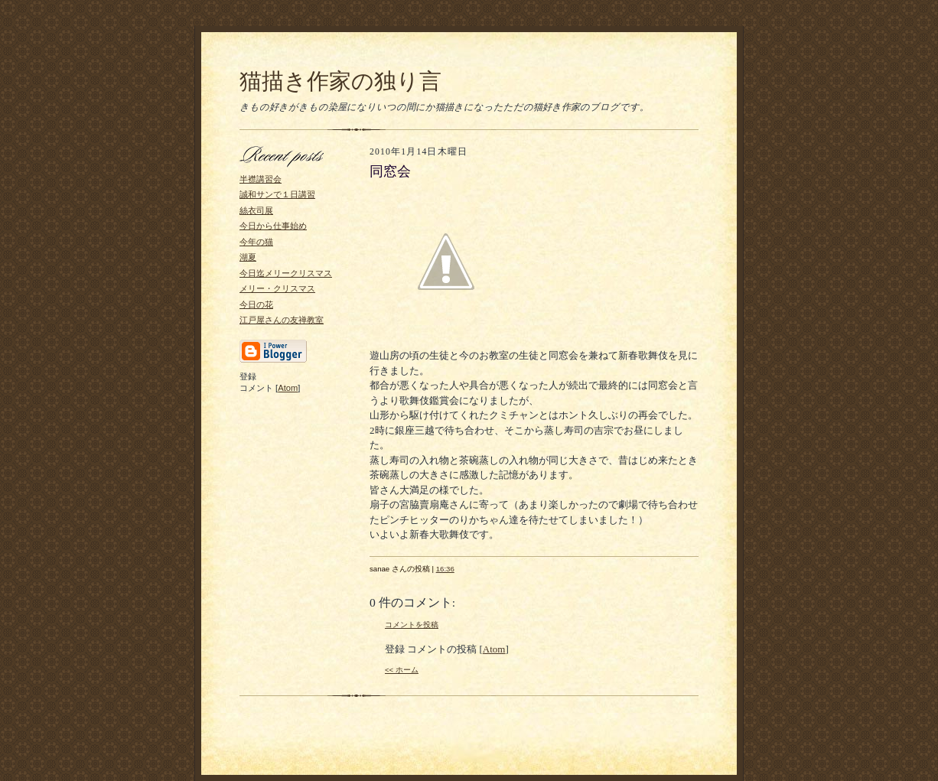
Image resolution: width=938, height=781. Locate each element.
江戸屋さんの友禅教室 (281, 319)
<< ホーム (402, 669)
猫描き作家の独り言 (340, 81)
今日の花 (256, 304)
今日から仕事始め (273, 225)
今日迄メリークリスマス (285, 273)
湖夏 (247, 257)
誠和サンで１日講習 (277, 194)
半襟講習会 (260, 179)
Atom (288, 387)
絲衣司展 (256, 210)
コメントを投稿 (411, 624)
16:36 (445, 569)
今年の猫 (256, 241)
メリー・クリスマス (277, 288)
